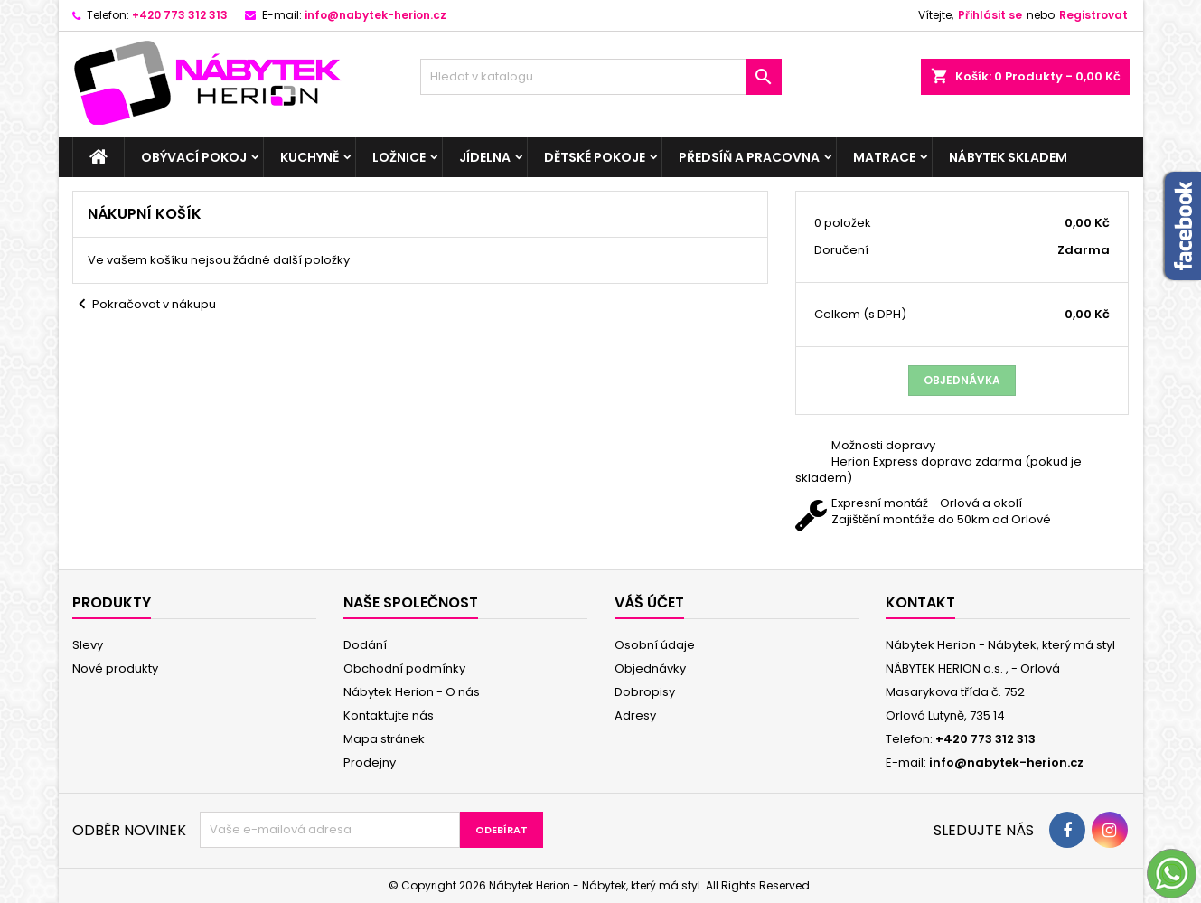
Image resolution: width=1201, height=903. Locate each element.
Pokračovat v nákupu (144, 305)
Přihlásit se (990, 15)
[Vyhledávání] (601, 77)
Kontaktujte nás (388, 715)
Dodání (365, 645)
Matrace (884, 157)
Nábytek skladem (1008, 157)
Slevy (87, 645)
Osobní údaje (655, 645)
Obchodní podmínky (404, 668)
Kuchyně (309, 157)
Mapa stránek (384, 739)
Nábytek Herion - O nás (411, 692)
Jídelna (485, 157)
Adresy (635, 715)
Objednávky (650, 668)
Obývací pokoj (194, 157)
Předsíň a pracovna (749, 157)
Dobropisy (645, 692)
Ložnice (399, 157)
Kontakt (920, 602)
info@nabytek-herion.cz (375, 15)
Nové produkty (115, 668)
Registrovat (1093, 15)
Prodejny (369, 762)
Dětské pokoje (594, 157)
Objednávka (962, 380)
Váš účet (649, 602)
